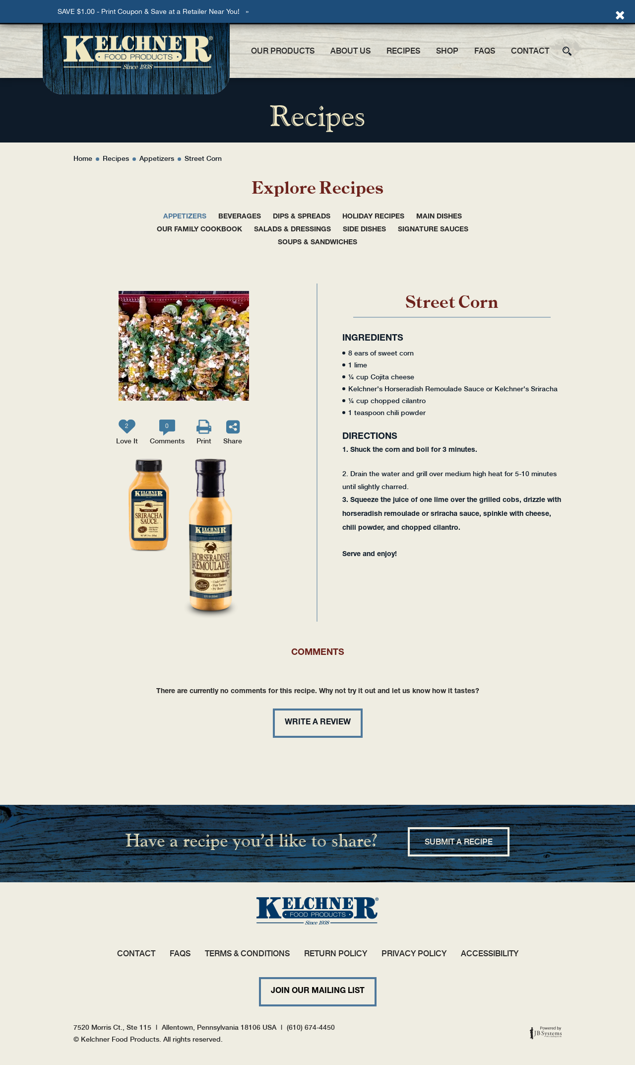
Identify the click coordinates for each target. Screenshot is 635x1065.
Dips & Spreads (301, 216)
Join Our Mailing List (318, 991)
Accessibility (489, 953)
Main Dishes (439, 216)
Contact (530, 51)
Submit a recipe (459, 842)
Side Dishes (364, 229)
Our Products (283, 51)
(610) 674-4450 (311, 1027)
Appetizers (184, 216)
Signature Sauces (433, 229)
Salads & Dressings (292, 229)
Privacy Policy (413, 953)
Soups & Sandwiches (317, 242)
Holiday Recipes (373, 216)
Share (232, 441)
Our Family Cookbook (199, 229)
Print (203, 441)
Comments (167, 434)
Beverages (239, 216)
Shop (447, 51)
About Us (350, 51)
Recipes (403, 51)
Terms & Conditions (247, 953)
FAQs (484, 51)
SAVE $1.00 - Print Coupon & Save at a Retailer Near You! (149, 11)
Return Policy (335, 953)
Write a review (318, 723)
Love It (127, 434)
